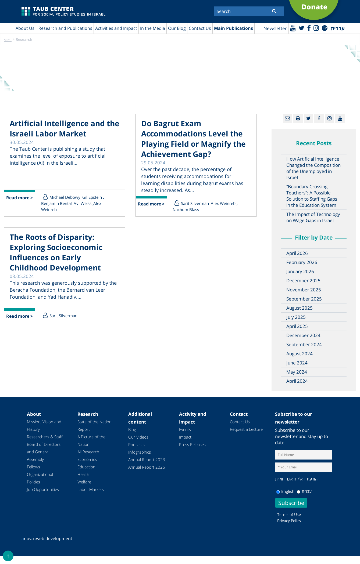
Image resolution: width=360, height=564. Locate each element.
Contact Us (200, 28)
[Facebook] (309, 27)
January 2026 (300, 271)
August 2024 (299, 353)
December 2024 (303, 335)
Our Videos (138, 437)
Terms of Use (289, 514)
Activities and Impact (116, 28)
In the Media (152, 28)
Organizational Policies (40, 478)
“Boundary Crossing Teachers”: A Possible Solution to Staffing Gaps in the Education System (311, 195)
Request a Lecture (246, 429)
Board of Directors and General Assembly (43, 452)
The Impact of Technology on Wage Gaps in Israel (313, 217)
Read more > (19, 198)
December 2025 (303, 280)
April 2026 (297, 253)
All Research (88, 451)
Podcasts (136, 444)
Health (83, 474)
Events (185, 429)
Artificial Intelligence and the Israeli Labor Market (64, 128)
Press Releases (192, 444)
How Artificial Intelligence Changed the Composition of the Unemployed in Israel (313, 168)
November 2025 (303, 290)
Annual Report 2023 (146, 459)
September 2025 (304, 299)
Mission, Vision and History (44, 425)
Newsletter (275, 28)
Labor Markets (90, 489)
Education (86, 466)
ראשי (8, 39)
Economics (87, 459)
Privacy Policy (289, 520)
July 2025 (296, 317)
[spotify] (324, 27)
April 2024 (297, 381)
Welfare (84, 482)
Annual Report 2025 (146, 467)
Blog (132, 429)
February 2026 (301, 262)
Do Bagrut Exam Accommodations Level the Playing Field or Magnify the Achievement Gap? (193, 138)
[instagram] (316, 27)
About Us (25, 28)
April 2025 (297, 326)
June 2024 (297, 363)
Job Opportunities (43, 489)
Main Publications (233, 28)
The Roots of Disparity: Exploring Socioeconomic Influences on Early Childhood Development (56, 252)
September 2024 (304, 344)
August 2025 (299, 308)
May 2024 (296, 372)
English (285, 491)
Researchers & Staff (45, 436)
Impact (185, 437)
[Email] (287, 118)
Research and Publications (65, 28)
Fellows (33, 466)
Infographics (139, 452)
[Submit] (274, 11)
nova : (29, 538)
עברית (304, 491)
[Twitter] (301, 27)
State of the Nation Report (94, 425)
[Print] (298, 118)
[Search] (249, 11)
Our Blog (177, 28)
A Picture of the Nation (91, 440)
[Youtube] (293, 27)
